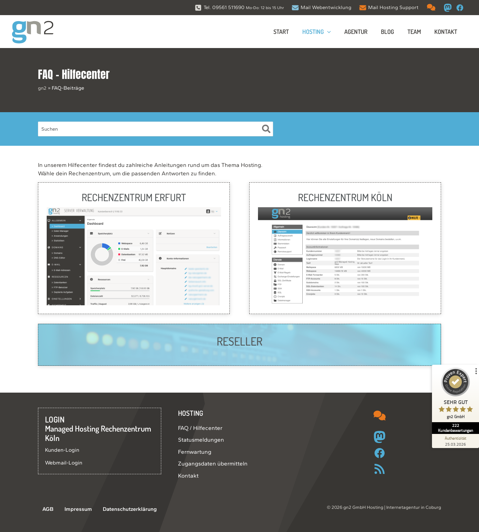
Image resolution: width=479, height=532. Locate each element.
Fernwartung (194, 451)
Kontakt (188, 475)
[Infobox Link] (133, 248)
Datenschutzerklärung (119, 509)
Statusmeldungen (201, 439)
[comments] (431, 7)
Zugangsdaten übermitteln (213, 463)
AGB (44, 509)
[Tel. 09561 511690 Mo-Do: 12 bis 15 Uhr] (239, 7)
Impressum (69, 509)
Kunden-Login (63, 449)
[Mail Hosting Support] (389, 7)
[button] (333, 31)
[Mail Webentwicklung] (321, 7)
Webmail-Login (64, 462)
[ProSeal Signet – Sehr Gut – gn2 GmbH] (454, 399)
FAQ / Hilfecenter (200, 428)
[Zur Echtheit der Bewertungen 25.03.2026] (454, 441)
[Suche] (266, 129)
